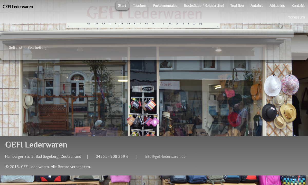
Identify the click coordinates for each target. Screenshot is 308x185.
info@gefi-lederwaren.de (165, 156)
